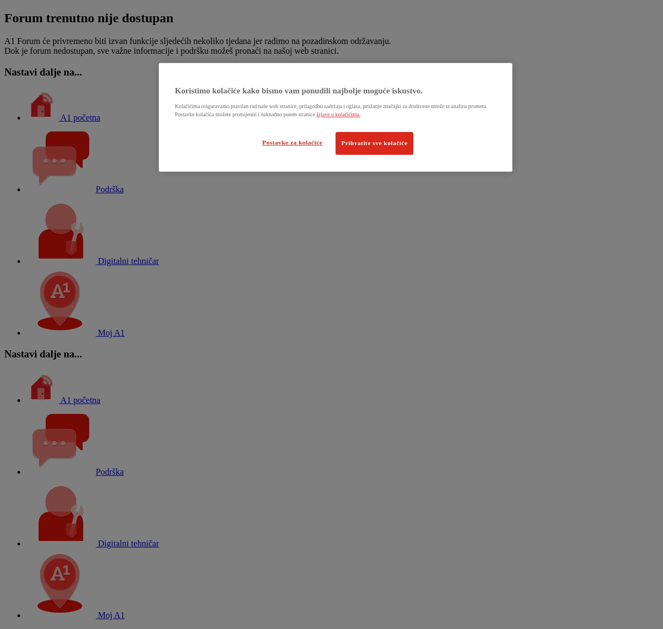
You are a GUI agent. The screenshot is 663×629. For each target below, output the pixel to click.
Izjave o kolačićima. (339, 114)
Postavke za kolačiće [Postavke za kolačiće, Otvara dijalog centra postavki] (292, 142)
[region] (335, 117)
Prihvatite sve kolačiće (375, 143)
